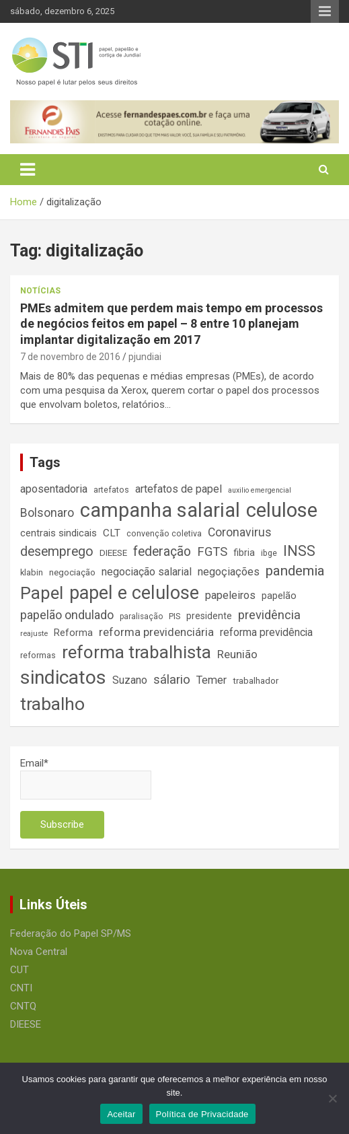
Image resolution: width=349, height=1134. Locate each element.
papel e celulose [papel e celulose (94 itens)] (134, 593)
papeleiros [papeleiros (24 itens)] (230, 595)
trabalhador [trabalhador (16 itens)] (255, 681)
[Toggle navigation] (27, 169)
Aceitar (121, 1114)
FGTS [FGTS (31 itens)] (212, 551)
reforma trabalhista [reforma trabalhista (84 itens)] (136, 652)
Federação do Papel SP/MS (70, 933)
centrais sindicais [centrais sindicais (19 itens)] (58, 533)
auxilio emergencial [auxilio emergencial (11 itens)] (259, 490)
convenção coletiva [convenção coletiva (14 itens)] (164, 533)
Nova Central (38, 952)
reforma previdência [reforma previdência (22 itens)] (266, 632)
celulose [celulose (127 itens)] (281, 510)
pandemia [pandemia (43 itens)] (295, 571)
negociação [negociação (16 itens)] (72, 572)
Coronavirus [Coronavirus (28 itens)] (240, 532)
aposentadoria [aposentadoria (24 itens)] (53, 489)
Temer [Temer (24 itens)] (211, 680)
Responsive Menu (325, 11)
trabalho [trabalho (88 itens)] (52, 703)
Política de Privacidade (202, 1114)
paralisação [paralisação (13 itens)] (141, 616)
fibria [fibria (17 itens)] (244, 552)
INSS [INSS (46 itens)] (299, 550)
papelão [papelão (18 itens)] (279, 595)
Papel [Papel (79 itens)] (41, 593)
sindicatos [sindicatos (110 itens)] (63, 677)
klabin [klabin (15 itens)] (31, 572)
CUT (19, 970)
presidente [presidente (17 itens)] (209, 615)
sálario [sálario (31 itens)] (171, 679)
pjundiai (144, 356)
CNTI (21, 988)
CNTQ (23, 1006)
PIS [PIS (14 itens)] (174, 616)
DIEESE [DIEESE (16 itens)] (113, 553)
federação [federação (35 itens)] (162, 551)
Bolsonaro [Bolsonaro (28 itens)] (47, 513)
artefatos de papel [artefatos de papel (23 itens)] (178, 489)
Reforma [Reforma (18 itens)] (73, 632)
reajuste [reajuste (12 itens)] (34, 633)
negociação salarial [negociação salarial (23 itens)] (147, 571)
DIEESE (25, 1024)
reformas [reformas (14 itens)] (38, 655)
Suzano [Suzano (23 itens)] (129, 680)
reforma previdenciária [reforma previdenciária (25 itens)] (156, 632)
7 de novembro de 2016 (70, 356)
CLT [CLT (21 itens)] (111, 533)
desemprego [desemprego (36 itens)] (56, 551)
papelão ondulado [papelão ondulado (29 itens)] (67, 615)
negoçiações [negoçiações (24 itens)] (229, 571)
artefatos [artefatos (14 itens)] (111, 490)
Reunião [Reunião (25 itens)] (237, 654)
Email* (85, 778)
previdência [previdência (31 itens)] (269, 615)
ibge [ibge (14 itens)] (269, 553)
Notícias (40, 290)
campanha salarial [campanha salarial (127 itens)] (160, 510)
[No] (332, 1098)
